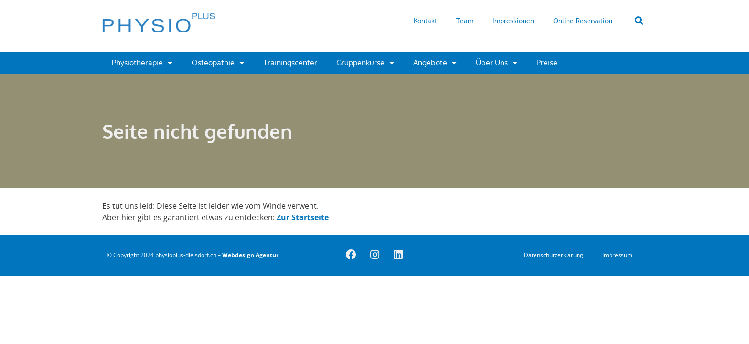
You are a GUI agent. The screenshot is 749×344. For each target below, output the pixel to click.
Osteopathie (218, 62)
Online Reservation (582, 21)
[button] (639, 21)
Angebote (435, 62)
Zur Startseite (303, 217)
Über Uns (496, 62)
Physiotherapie (142, 62)
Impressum (617, 255)
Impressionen (513, 21)
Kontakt (425, 21)
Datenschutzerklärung (553, 255)
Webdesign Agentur (250, 255)
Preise (546, 62)
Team (464, 21)
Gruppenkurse (365, 62)
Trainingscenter (290, 62)
